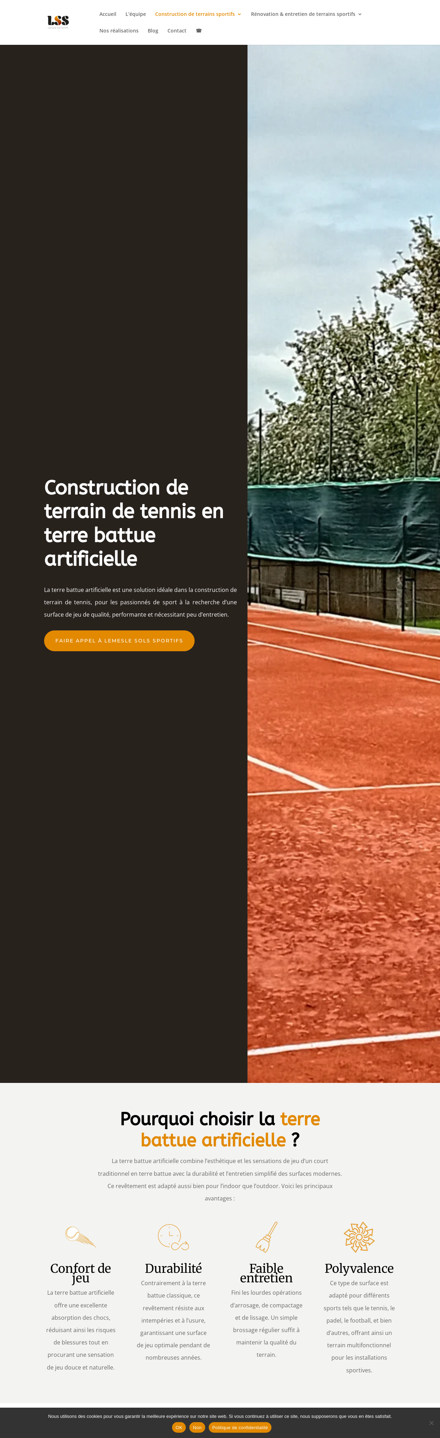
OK (179, 1427)
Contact (177, 31)
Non (197, 1427)
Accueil (107, 14)
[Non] (431, 1422)
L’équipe (136, 14)
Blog (153, 31)
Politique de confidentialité (240, 1427)
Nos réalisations (119, 31)
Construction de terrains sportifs (195, 14)
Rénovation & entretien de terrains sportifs (303, 14)
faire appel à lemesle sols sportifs (119, 640)
